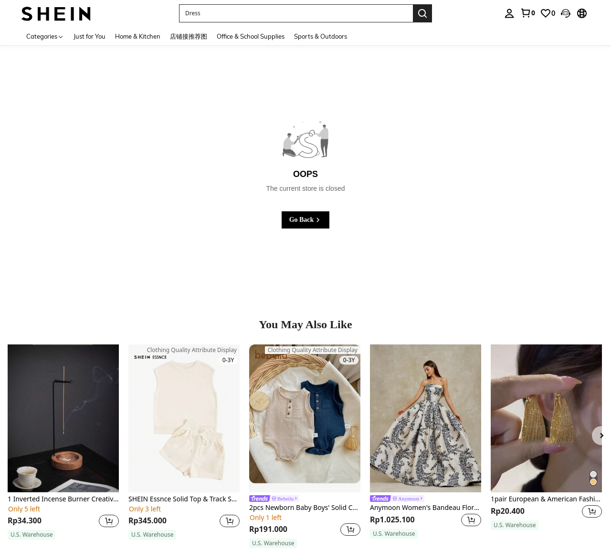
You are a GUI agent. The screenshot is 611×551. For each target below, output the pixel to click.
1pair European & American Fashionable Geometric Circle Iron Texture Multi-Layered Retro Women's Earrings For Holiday (546, 499)
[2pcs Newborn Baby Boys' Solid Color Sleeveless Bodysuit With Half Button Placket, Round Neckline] (304, 418)
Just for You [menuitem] (89, 36)
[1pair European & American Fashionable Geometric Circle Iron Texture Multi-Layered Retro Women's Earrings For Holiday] (546, 418)
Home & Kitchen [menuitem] (137, 36)
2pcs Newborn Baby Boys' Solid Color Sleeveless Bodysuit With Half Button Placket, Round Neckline (304, 508)
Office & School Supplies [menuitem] (250, 36)
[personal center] (509, 13)
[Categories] (45, 36)
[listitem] (63, 442)
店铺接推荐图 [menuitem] (188, 36)
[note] (31, 535)
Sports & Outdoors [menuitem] (320, 36)
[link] (527, 13)
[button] (565, 13)
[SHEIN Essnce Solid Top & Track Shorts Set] (184, 418)
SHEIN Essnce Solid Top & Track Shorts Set (184, 499)
